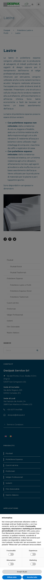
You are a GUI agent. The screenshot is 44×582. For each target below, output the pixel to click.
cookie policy (35, 531)
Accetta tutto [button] (32, 577)
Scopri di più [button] (22, 572)
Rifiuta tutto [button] (12, 577)
